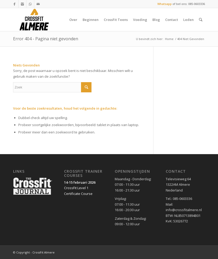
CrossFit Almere (43, 252)
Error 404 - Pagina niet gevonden (45, 39)
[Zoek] (200, 19)
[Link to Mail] (38, 4)
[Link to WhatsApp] (30, 4)
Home (169, 39)
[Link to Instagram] (22, 4)
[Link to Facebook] (14, 4)
